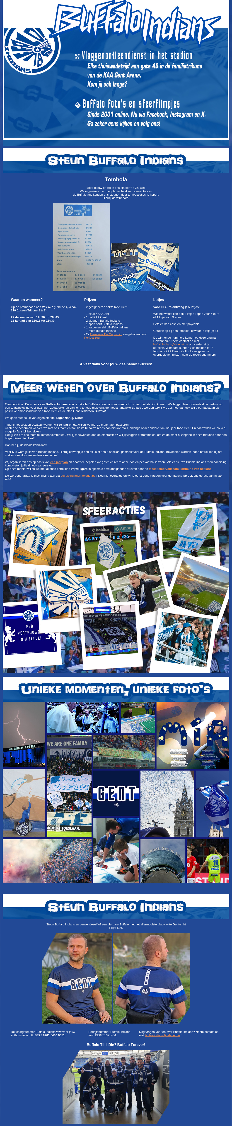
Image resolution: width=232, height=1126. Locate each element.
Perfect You (92, 337)
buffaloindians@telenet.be (170, 344)
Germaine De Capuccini (106, 334)
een (59, 462)
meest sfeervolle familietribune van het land (180, 469)
